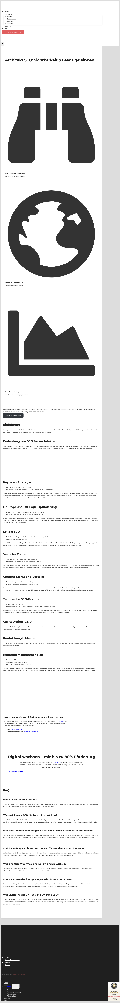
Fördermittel (10, 23)
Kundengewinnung (11, 19)
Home (7, 11)
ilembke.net (16, 974)
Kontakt (7, 965)
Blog (6, 28)
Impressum (8, 962)
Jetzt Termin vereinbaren (31, 732)
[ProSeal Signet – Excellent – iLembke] (114, 989)
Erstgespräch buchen (13, 32)
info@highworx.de (17, 729)
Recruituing (10, 21)
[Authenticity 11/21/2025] (114, 999)
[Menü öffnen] (2, 44)
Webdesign (9, 16)
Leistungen (8, 986)
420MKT (23, 974)
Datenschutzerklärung (12, 960)
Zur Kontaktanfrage (13, 415)
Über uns (8, 26)
